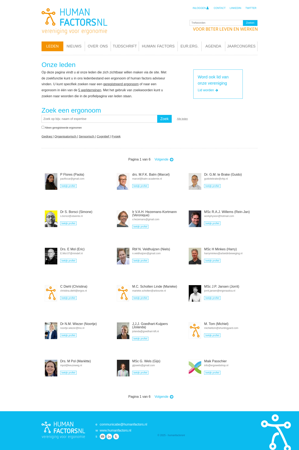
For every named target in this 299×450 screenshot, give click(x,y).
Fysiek (116, 136)
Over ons (98, 46)
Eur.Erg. (189, 46)
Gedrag (47, 136)
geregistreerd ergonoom (121, 84)
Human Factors (158, 46)
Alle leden (182, 118)
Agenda (213, 46)
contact (219, 8)
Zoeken (250, 23)
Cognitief (103, 136)
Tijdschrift (125, 46)
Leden (52, 46)
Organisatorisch (65, 136)
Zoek (164, 119)
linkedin (235, 8)
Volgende (164, 159)
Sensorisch (87, 136)
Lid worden (208, 90)
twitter (250, 8)
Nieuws (74, 46)
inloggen (201, 8)
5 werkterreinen (89, 90)
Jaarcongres (241, 46)
